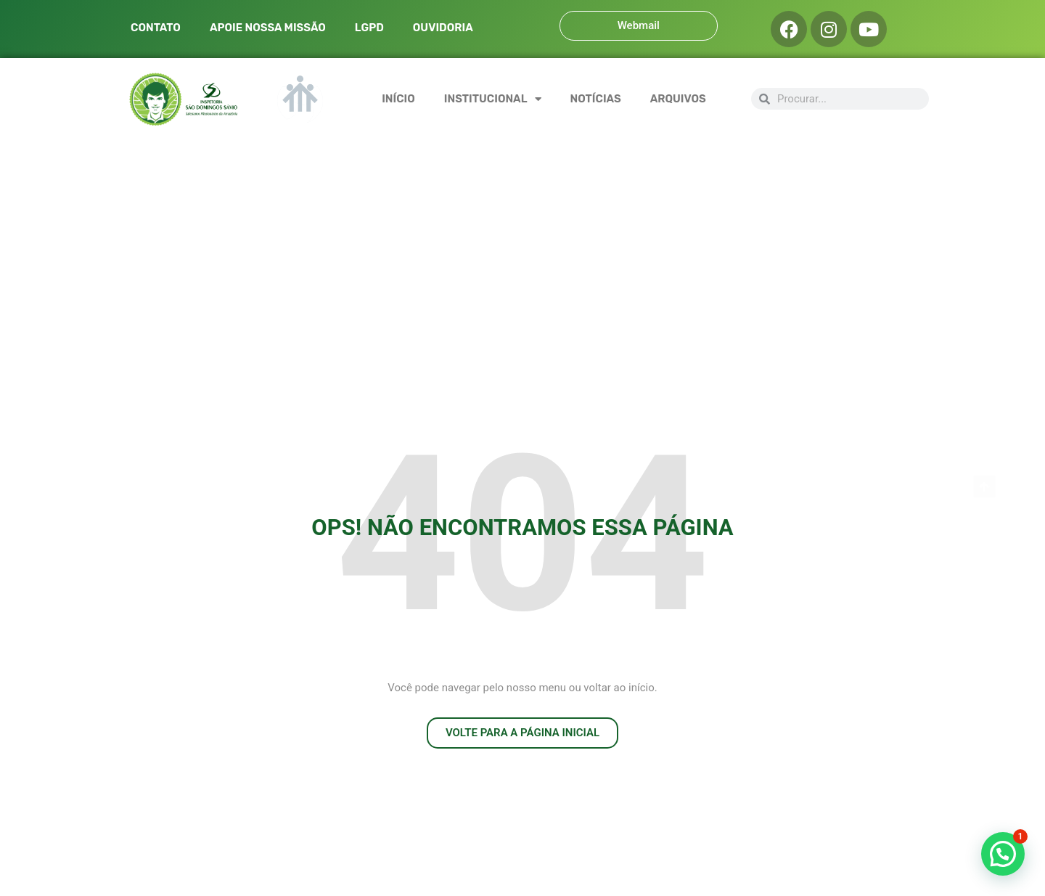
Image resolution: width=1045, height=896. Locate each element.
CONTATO (156, 27)
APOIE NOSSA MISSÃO (268, 27)
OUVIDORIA (443, 27)
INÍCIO (398, 98)
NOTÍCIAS (595, 98)
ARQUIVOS (678, 98)
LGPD (369, 27)
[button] (1003, 854)
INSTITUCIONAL (492, 99)
